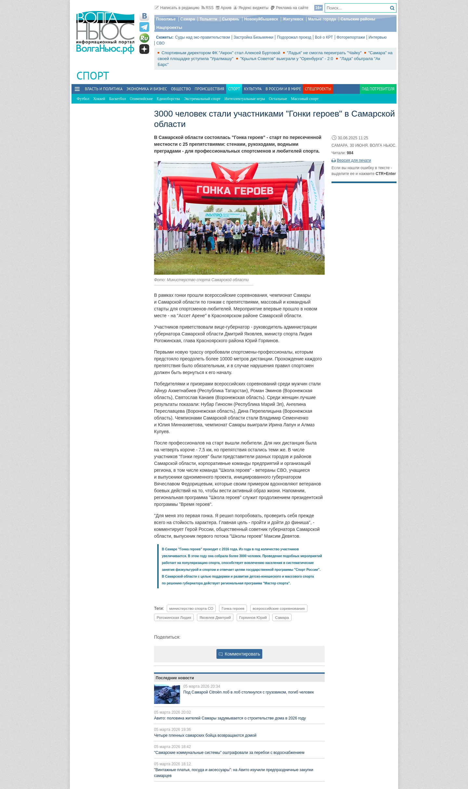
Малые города (322, 19)
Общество (181, 88)
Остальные (278, 98)
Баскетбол (117, 98)
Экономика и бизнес (146, 88)
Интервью (378, 37)
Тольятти (208, 19)
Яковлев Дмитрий (215, 617)
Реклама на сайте (289, 8)
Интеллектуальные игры (245, 98)
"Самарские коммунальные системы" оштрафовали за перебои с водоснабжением (229, 752)
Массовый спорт (304, 98)
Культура (253, 88)
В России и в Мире (283, 88)
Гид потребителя (378, 88)
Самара (187, 19)
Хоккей (99, 98)
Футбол (83, 98)
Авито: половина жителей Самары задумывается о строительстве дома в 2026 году (230, 718)
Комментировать (239, 654)
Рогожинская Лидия (174, 617)
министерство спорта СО (191, 608)
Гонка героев (233, 608)
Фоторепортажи (351, 37)
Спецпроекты (318, 88)
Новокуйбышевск (261, 19)
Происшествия (209, 88)
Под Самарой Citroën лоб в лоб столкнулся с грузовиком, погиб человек (248, 692)
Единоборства (168, 98)
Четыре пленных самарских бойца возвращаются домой (205, 735)
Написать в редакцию (176, 8)
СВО (160, 43)
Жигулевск (293, 19)
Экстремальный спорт (202, 98)
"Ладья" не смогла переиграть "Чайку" (325, 52)
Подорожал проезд (294, 37)
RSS (208, 8)
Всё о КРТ (324, 37)
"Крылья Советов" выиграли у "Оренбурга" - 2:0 (287, 58)
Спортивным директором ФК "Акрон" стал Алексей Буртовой (221, 52)
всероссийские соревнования (279, 608)
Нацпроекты (169, 27)
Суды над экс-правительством (202, 37)
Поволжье (166, 19)
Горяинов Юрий (253, 617)
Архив (224, 8)
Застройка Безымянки (254, 37)
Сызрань (231, 19)
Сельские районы (358, 19)
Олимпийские (141, 98)
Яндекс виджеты (251, 8)
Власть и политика (104, 88)
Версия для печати (354, 160)
